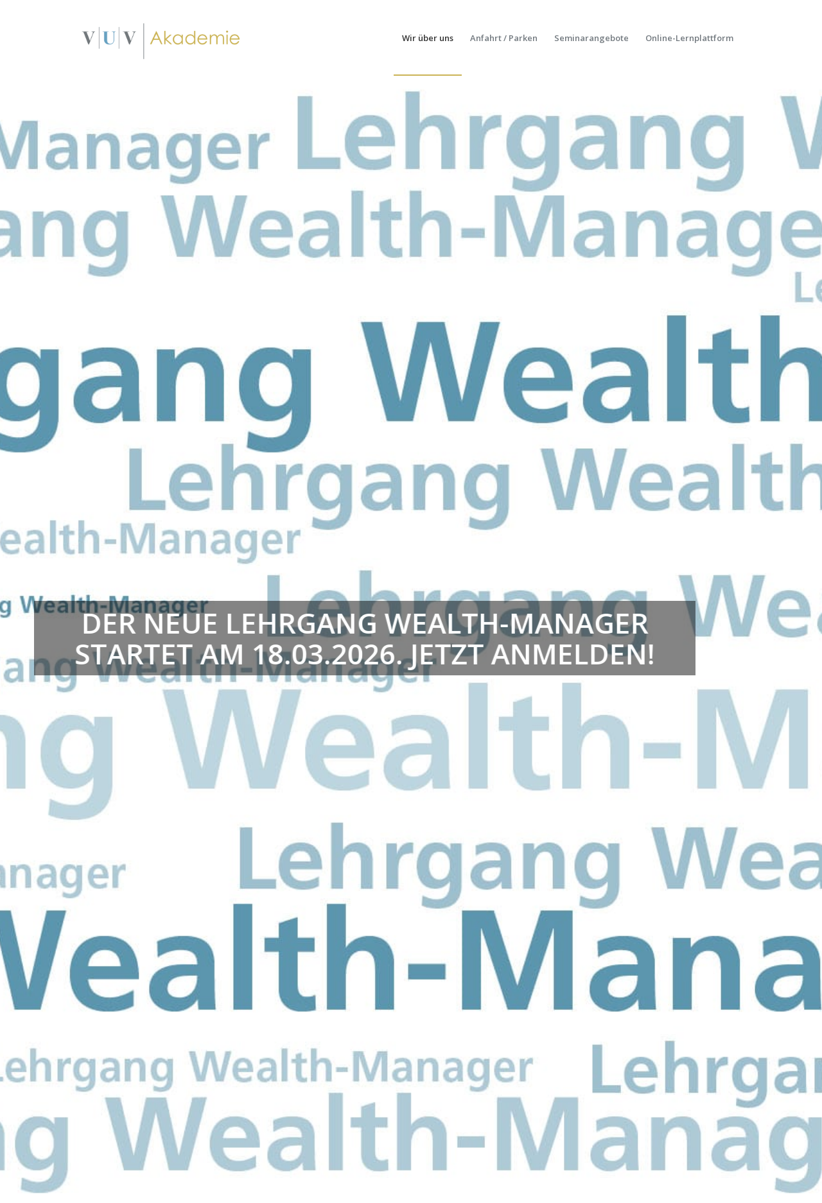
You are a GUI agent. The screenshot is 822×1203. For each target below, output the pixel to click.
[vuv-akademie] (161, 38)
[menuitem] (428, 38)
